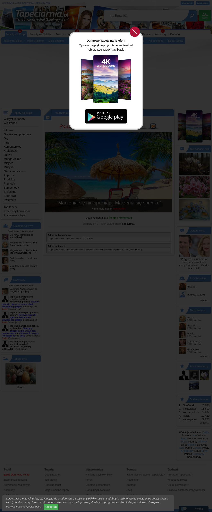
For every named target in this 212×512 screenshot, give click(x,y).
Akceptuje (51, 506)
